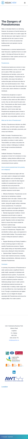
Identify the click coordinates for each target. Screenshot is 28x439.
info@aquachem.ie (14, 340)
